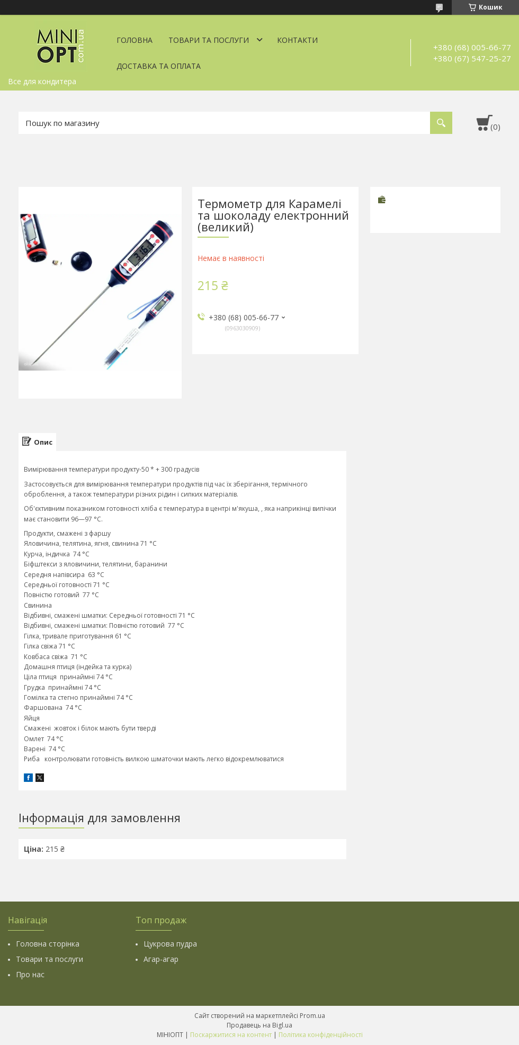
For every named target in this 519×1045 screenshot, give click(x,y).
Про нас (30, 974)
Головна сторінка (47, 944)
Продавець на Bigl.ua (259, 1025)
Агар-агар (161, 959)
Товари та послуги (208, 40)
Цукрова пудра (170, 944)
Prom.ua (312, 1015)
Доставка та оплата (159, 66)
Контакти (297, 40)
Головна (135, 40)
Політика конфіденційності (321, 1034)
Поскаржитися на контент (231, 1034)
